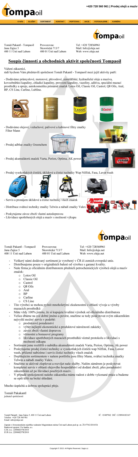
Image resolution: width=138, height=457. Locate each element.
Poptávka (74, 22)
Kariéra (116, 22)
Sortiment (45, 22)
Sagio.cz (84, 448)
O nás (20, 22)
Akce (86, 22)
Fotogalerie (100, 22)
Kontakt (60, 22)
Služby (31, 22)
